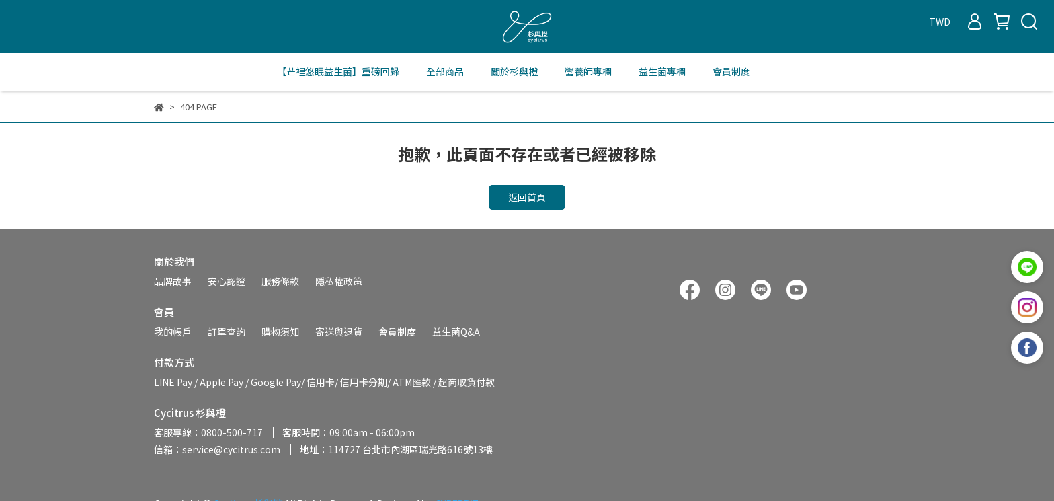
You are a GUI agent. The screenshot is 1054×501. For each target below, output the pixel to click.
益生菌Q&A (456, 331)
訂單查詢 (226, 331)
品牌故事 (173, 281)
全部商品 (445, 71)
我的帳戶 (173, 331)
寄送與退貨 (338, 331)
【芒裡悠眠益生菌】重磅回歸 (338, 71)
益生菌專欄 (662, 71)
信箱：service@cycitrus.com (217, 449)
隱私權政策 (338, 281)
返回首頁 (527, 197)
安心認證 (226, 281)
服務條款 (280, 281)
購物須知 (280, 331)
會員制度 (731, 71)
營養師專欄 (588, 71)
